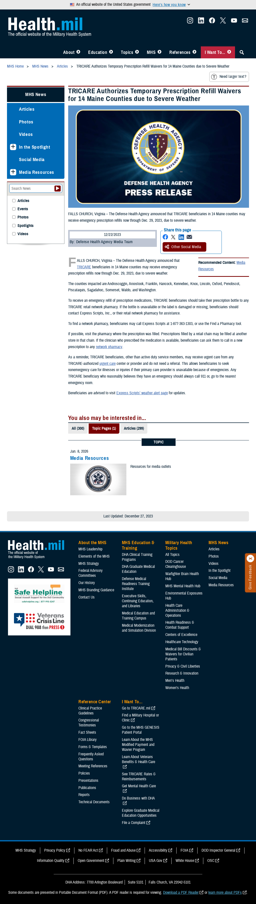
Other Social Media (183, 246)
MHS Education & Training (138, 545)
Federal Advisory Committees (90, 573)
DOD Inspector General (218, 850)
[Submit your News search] (57, 189)
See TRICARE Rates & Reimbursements (139, 777)
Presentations (88, 780)
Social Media (32, 159)
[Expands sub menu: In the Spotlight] (13, 147)
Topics (127, 52)
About (69, 52)
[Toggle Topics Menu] (137, 52)
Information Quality (50, 860)
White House (185, 860)
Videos (26, 134)
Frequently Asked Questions (91, 757)
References (179, 52)
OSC (210, 860)
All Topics (172, 554)
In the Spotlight (34, 147)
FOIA (184, 850)
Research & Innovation (181, 673)
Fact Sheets (87, 732)
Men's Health (174, 680)
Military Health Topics (178, 545)
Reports (84, 794)
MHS (151, 52)
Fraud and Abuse (123, 850)
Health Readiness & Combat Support (179, 625)
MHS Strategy (88, 563)
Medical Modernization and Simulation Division (139, 628)
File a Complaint (133, 822)
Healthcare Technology (181, 641)
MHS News (35, 94)
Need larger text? (228, 77)
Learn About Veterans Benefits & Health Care (138, 759)
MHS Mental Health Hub (182, 586)
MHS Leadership (90, 549)
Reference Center (94, 701)
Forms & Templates (92, 746)
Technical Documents (94, 802)
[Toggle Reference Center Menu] (194, 52)
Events (22, 209)
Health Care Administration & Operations (177, 610)
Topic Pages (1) (104, 428)
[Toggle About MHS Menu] (78, 52)
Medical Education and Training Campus (138, 616)
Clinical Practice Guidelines (90, 711)
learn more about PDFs (225, 892)
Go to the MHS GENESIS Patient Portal (140, 730)
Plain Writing (126, 860)
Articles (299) (134, 428)
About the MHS (92, 542)
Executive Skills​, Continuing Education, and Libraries (138, 601)
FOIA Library (87, 739)
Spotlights (25, 225)
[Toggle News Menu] (159, 52)
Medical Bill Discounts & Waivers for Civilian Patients (183, 654)
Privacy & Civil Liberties (182, 666)
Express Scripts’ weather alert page (142, 393)
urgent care (107, 363)
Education (97, 52)
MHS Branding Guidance (96, 590)
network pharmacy (109, 346)
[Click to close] (250, 558)
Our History (86, 582)
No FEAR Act (88, 850)
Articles (26, 109)
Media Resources (89, 458)
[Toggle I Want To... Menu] (229, 52)
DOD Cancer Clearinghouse (175, 564)
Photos (26, 122)
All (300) (78, 428)
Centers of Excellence (181, 634)
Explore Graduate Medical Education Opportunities (140, 813)
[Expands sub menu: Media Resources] (13, 172)
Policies (84, 773)
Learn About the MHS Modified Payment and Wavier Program (138, 744)
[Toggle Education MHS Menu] (111, 52)
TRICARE (84, 267)
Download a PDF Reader (181, 892)
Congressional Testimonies (88, 723)
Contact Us (86, 597)
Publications (87, 787)
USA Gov (155, 860)
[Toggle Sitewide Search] (242, 52)
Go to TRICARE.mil (136, 708)
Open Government (91, 860)
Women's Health (177, 687)
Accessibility (158, 850)
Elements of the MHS (94, 556)
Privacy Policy (54, 850)
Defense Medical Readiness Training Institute (136, 583)
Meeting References (92, 766)
